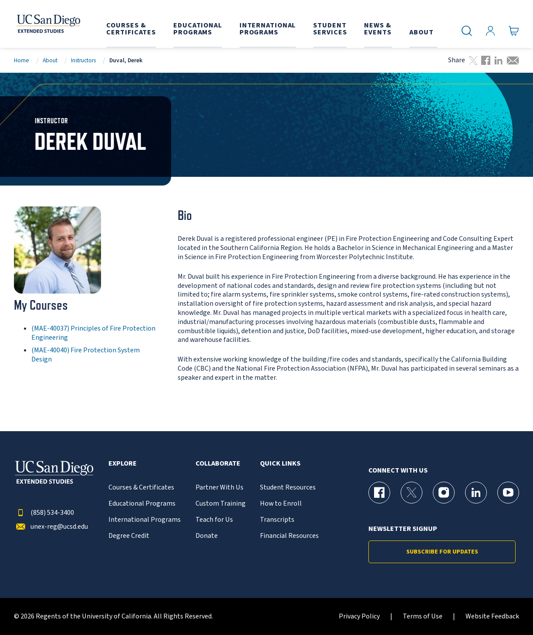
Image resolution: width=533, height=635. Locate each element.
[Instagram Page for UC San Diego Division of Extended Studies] (444, 492)
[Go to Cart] (514, 31)
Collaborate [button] (218, 463)
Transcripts (277, 519)
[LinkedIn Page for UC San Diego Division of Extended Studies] (476, 492)
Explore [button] (122, 463)
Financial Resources (289, 535)
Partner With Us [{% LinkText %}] (219, 487)
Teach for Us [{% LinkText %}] (214, 519)
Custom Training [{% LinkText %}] (221, 503)
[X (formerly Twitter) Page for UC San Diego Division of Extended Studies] (411, 492)
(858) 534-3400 (44, 512)
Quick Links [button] (280, 463)
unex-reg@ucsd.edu (51, 526)
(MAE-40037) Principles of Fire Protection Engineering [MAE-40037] (93, 333)
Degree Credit (128, 535)
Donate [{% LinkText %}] (207, 535)
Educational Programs (141, 503)
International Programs (144, 519)
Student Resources (288, 487)
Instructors (83, 60)
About (50, 60)
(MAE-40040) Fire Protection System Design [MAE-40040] (85, 354)
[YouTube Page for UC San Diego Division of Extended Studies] (508, 492)
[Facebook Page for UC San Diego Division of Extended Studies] (379, 492)
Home (21, 60)
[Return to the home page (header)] (47, 24)
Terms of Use (422, 616)
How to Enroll (281, 503)
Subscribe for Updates (442, 551)
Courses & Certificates (141, 487)
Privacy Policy (359, 616)
